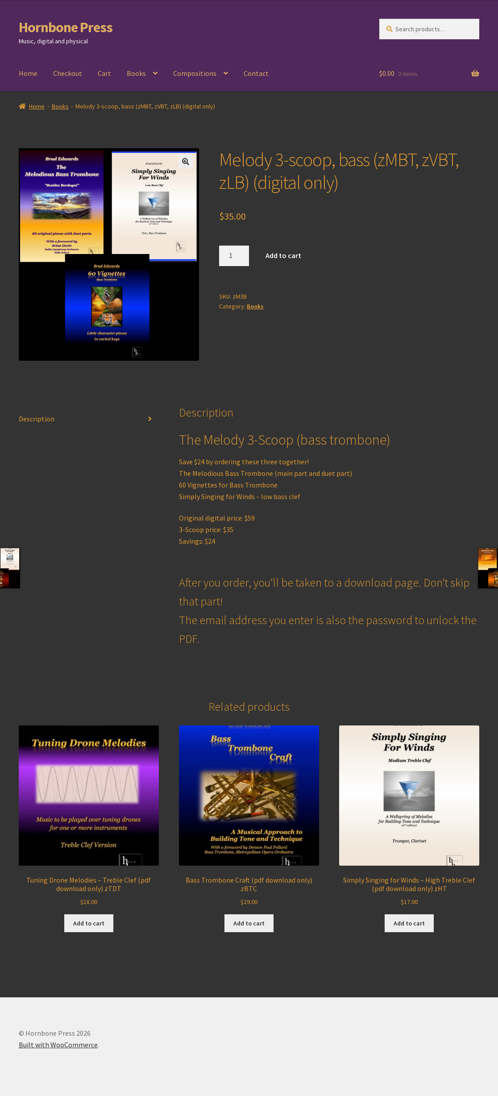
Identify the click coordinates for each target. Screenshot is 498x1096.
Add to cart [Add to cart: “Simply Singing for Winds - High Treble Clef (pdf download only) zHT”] (409, 923)
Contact (256, 73)
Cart (104, 73)
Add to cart (283, 255)
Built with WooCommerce (58, 1044)
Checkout (67, 73)
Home (28, 73)
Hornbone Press (65, 27)
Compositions (194, 73)
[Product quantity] (234, 256)
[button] (185, 161)
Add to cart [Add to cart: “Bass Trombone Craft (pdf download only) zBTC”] (249, 923)
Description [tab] (36, 418)
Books (136, 73)
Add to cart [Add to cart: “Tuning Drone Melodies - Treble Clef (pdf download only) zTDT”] (88, 923)
